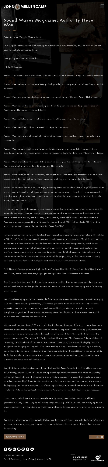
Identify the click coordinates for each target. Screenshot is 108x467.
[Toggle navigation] (102, 6)
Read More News (15, 437)
